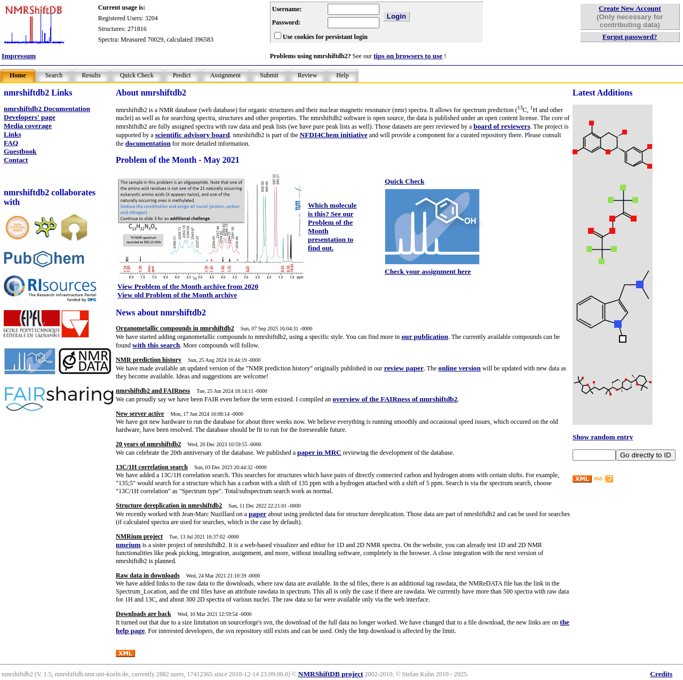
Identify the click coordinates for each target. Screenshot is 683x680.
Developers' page (29, 117)
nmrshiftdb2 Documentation (47, 109)
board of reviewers (501, 126)
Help (342, 75)
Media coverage (28, 126)
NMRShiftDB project (330, 674)
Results (91, 75)
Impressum (19, 56)
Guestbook (20, 151)
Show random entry (603, 437)
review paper (404, 368)
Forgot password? (629, 37)
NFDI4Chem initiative (334, 135)
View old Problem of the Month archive (177, 295)
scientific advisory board (192, 135)
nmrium (128, 545)
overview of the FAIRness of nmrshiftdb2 (394, 399)
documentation (148, 143)
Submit (269, 75)
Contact (16, 160)
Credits (661, 674)
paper (257, 514)
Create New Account (630, 8)
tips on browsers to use (408, 56)
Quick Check (137, 75)
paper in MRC (319, 452)
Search (54, 75)
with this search (156, 345)
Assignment (225, 75)
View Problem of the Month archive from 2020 (187, 286)
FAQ (11, 143)
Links (12, 134)
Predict (182, 75)
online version (459, 368)
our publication (424, 337)
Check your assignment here (428, 271)
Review (307, 75)
